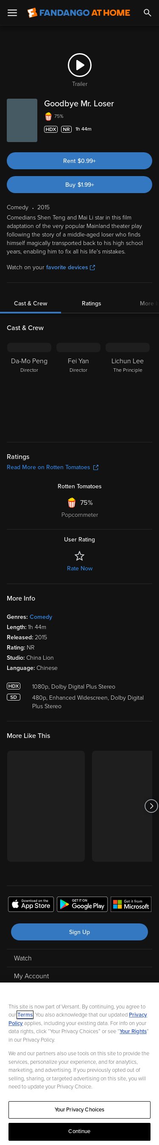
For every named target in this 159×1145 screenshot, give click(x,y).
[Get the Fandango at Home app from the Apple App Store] (31, 905)
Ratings (91, 303)
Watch (23, 958)
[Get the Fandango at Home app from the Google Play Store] (82, 905)
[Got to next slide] (151, 806)
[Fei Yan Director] (78, 387)
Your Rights (133, 1031)
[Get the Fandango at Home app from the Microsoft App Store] (131, 905)
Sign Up (79, 932)
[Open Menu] (12, 13)
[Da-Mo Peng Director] (29, 387)
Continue (79, 1131)
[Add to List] (148, 129)
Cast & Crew (30, 303)
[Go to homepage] (79, 12)
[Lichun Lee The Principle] (127, 387)
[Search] (147, 12)
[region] (79, 1064)
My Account (31, 976)
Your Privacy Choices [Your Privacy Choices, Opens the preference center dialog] (80, 1109)
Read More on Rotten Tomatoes (52, 467)
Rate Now (79, 568)
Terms (25, 1014)
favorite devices (70, 267)
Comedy (41, 617)
